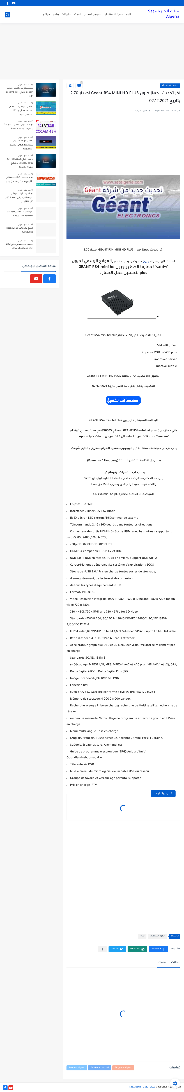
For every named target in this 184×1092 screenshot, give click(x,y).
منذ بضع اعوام (24, 84)
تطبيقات (67, 14)
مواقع (46, 14)
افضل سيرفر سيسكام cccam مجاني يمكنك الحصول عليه (21, 110)
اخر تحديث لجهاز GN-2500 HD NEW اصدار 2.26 (20, 214)
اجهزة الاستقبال (114, 14)
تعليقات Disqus (76, 1068)
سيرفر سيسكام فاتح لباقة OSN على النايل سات (19, 246)
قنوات (77, 14)
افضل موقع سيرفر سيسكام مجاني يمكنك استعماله (21, 145)
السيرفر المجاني (93, 14)
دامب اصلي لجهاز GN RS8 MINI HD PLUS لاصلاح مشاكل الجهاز (20, 163)
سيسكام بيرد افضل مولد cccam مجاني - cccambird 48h (19, 92)
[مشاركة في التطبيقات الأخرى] (102, 949)
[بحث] (7, 14)
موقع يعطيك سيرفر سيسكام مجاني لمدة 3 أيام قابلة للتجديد (19, 197)
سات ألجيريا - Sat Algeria (163, 14)
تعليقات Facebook (100, 1068)
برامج (56, 14)
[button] (158, 949)
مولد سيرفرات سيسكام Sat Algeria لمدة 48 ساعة (18, 127)
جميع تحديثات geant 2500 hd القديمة (19, 230)
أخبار (128, 14)
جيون (146, 261)
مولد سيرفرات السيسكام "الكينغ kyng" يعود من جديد (19, 179)
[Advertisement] (92, 51)
